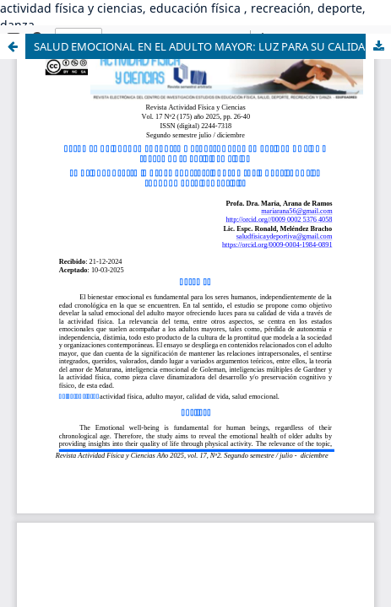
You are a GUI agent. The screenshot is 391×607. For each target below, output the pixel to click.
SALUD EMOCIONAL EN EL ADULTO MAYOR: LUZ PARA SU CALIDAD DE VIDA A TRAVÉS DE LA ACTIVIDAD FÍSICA (212, 46)
